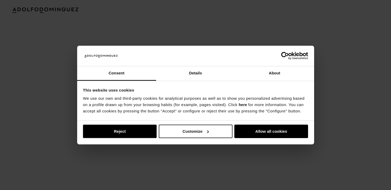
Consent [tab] (117, 73)
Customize (195, 131)
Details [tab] (195, 73)
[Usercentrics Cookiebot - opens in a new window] (285, 56)
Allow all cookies (271, 131)
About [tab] (274, 73)
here (243, 105)
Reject (120, 131)
